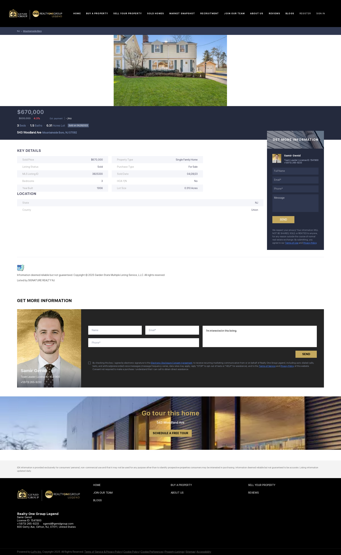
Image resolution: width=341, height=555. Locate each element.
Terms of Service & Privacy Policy (103, 551)
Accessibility (204, 551)
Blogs (290, 13)
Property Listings (174, 551)
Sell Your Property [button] (127, 13)
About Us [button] (256, 13)
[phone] (295, 188)
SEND (306, 354)
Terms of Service (267, 366)
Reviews (274, 13)
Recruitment (209, 13)
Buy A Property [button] (97, 13)
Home (77, 13)
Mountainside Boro (32, 31)
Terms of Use (291, 243)
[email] (295, 180)
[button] (97, 486)
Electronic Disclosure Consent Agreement (171, 363)
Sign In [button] (320, 13)
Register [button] (305, 13)
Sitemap (190, 551)
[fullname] (295, 171)
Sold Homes (155, 13)
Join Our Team (234, 13)
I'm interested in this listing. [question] (260, 336)
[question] (295, 203)
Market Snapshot (182, 13)
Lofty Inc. (36, 551)
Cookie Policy (131, 551)
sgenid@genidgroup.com (58, 523)
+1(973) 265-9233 (293, 162)
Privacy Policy (310, 243)
